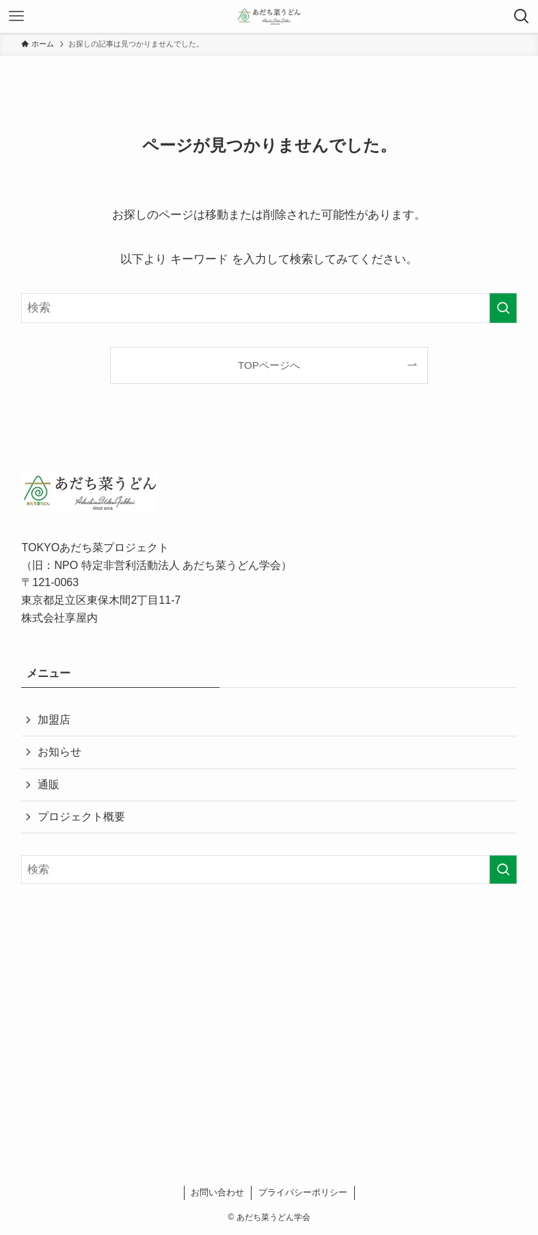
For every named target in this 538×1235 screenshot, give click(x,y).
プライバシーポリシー (302, 1192)
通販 (48, 784)
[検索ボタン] (521, 16)
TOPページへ (269, 365)
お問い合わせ (217, 1192)
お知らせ (59, 752)
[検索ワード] (268, 308)
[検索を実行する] (503, 308)
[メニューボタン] (16, 16)
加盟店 (54, 719)
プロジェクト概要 (81, 816)
